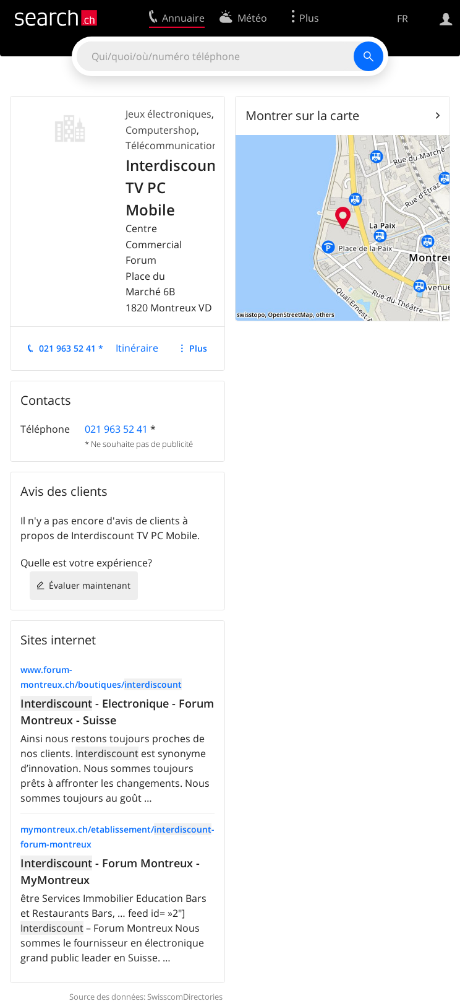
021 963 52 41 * (71, 348)
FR (402, 18)
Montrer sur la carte (302, 115)
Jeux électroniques (168, 114)
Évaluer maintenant (89, 585)
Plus (198, 348)
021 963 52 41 (116, 429)
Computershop (161, 130)
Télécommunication (172, 145)
